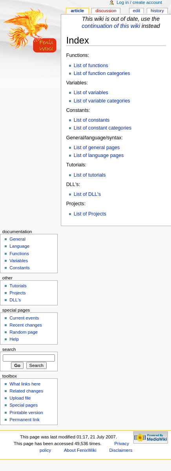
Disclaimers (120, 450)
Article (77, 10)
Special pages (23, 405)
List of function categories (102, 73)
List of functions (91, 65)
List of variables (91, 92)
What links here (24, 384)
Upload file (20, 398)
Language (19, 246)
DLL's (15, 300)
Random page (23, 332)
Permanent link (24, 419)
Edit (136, 10)
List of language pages (99, 155)
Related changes (26, 391)
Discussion (105, 10)
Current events (24, 318)
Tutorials (18, 285)
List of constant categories (102, 128)
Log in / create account (139, 2)
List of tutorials (90, 175)
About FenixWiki (80, 450)
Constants (19, 267)
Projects (17, 292)
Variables (18, 260)
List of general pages (97, 147)
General (17, 239)
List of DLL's (87, 194)
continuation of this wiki (111, 26)
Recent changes (25, 325)
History (157, 10)
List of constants (92, 120)
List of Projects (90, 214)
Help (14, 339)
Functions (19, 253)
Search (9, 349)
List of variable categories (102, 101)
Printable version (26, 412)
